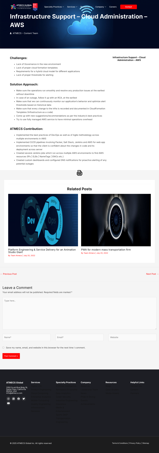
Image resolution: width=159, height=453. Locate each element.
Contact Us (136, 386)
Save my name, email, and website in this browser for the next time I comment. (45, 347)
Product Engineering (41, 389)
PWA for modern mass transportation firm (106, 249)
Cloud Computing (39, 393)
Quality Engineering (40, 404)
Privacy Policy (135, 443)
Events (84, 400)
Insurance (61, 404)
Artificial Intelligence (66, 386)
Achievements (88, 404)
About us (85, 386)
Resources (86, 7)
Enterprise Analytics (41, 397)
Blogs (108, 386)
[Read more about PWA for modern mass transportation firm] (116, 220)
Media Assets (112, 393)
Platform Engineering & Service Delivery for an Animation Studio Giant (42, 251)
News (83, 393)
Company (100, 7)
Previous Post (8, 274)
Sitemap (145, 443)
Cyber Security (63, 397)
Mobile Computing (40, 400)
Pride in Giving (88, 397)
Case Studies (112, 389)
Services (72, 7)
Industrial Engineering (66, 400)
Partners (134, 393)
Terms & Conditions (120, 443)
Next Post (152, 274)
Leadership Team (89, 389)
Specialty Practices (54, 7)
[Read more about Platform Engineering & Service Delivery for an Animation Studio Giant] (43, 220)
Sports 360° (62, 415)
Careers (113, 7)
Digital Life (36, 386)
